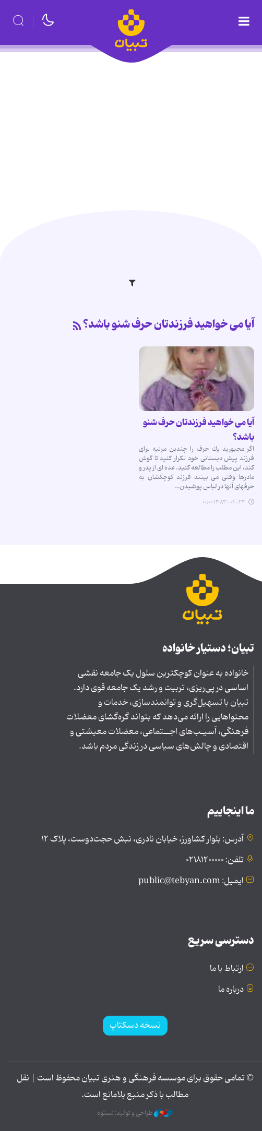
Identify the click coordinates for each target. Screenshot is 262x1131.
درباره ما (231, 989)
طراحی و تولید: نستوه (135, 1113)
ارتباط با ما (227, 969)
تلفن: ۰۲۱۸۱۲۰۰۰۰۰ (215, 860)
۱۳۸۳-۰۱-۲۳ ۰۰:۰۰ (224, 502)
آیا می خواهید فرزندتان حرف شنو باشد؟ (168, 324)
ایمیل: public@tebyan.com (191, 881)
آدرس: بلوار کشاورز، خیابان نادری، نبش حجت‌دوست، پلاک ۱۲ (142, 839)
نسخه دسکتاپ (135, 1025)
